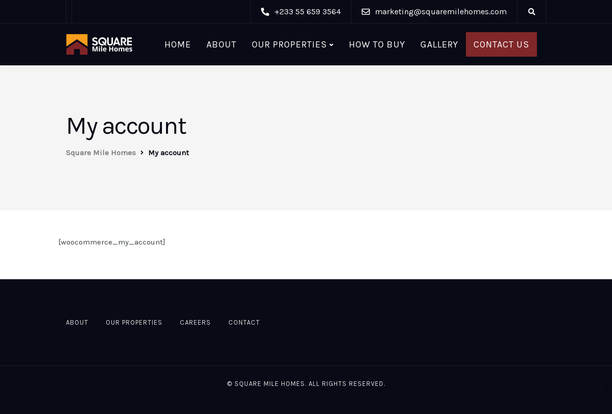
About (221, 44)
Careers (195, 322)
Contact (244, 322)
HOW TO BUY (377, 44)
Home (177, 44)
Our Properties (289, 44)
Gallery (439, 44)
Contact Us (501, 44)
